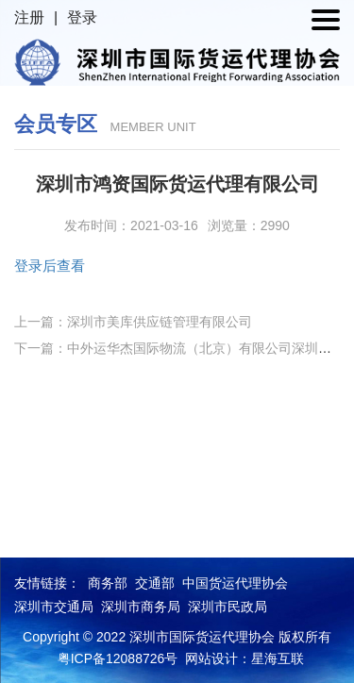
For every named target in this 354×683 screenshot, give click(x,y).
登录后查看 (49, 266)
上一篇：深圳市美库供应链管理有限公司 (133, 321)
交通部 (155, 583)
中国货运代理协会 (235, 583)
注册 (29, 17)
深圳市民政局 (227, 606)
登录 (82, 17)
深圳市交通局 (53, 606)
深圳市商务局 (140, 606)
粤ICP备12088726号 (118, 658)
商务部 (107, 583)
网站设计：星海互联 (244, 658)
